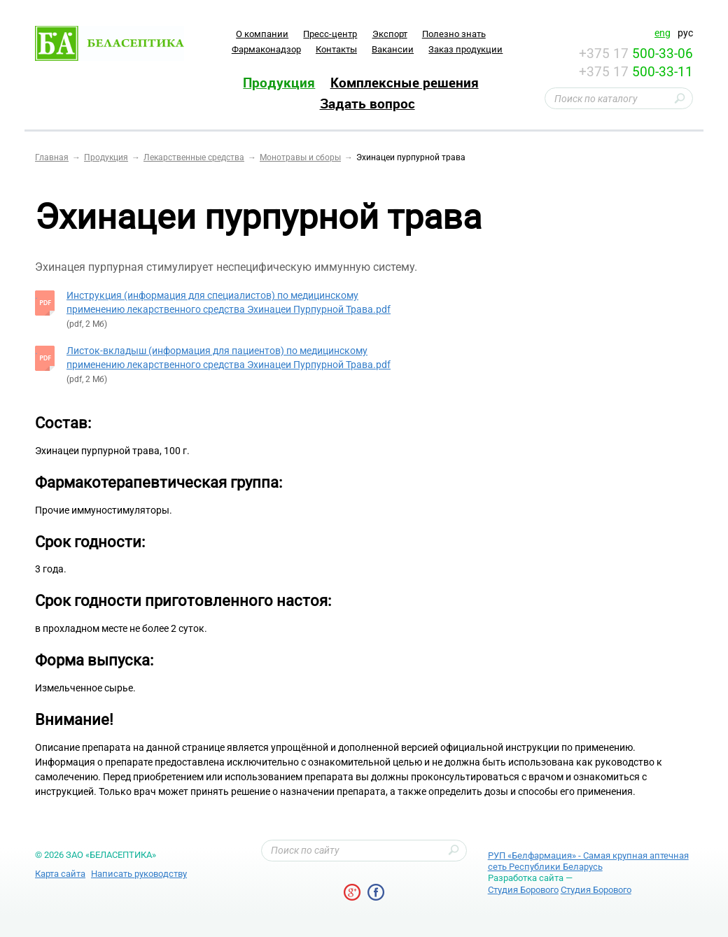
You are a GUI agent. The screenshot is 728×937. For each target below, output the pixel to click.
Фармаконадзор (266, 49)
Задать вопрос (367, 103)
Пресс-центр (330, 34)
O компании (262, 34)
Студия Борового (523, 890)
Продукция (279, 82)
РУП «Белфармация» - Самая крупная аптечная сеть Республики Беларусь (588, 861)
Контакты (336, 49)
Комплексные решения (404, 82)
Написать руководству (139, 873)
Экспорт (389, 34)
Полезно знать (454, 34)
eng (662, 32)
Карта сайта (60, 873)
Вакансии (393, 49)
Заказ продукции (465, 49)
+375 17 (636, 53)
